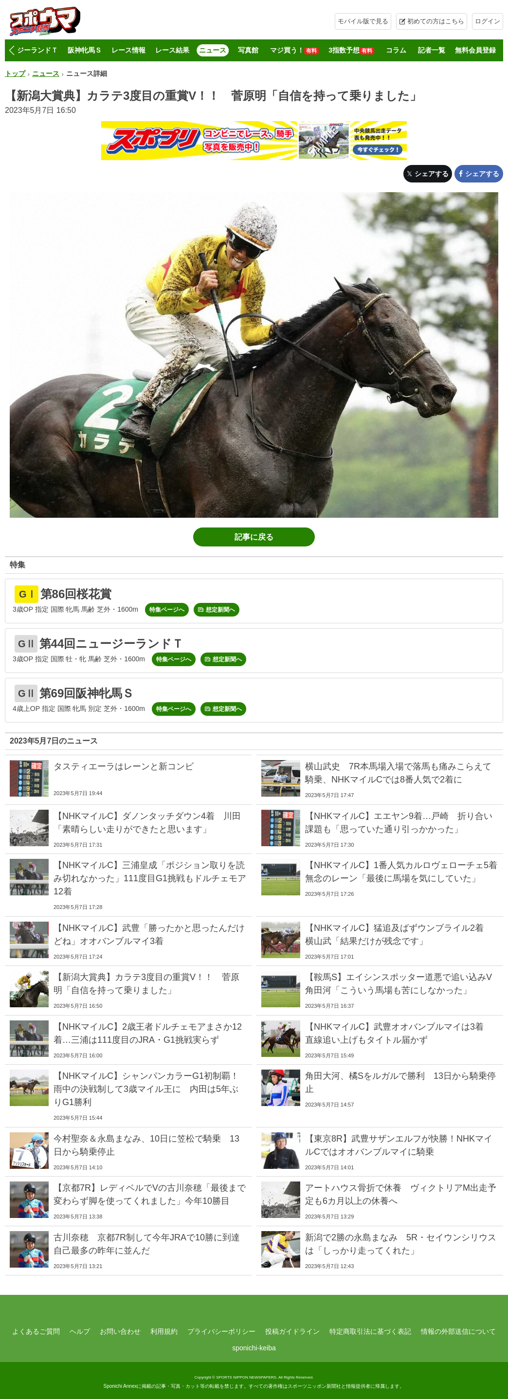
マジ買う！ (294, 50)
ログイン (487, 21)
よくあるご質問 (36, 1331)
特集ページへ (166, 609)
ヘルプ (80, 1331)
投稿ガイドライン (292, 1331)
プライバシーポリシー (221, 1331)
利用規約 (164, 1331)
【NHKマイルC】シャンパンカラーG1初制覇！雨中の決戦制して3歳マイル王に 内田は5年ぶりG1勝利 (146, 1089)
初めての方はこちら (435, 21)
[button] (11, 50)
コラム (396, 50)
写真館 (248, 50)
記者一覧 (431, 50)
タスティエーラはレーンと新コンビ (124, 766)
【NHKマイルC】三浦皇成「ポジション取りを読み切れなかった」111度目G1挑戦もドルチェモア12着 (150, 878)
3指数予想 (351, 50)
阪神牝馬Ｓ (85, 50)
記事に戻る (254, 537)
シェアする (432, 174)
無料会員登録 (475, 50)
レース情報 (128, 50)
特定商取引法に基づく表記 (370, 1331)
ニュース (212, 50)
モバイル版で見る (363, 21)
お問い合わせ (120, 1331)
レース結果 (172, 50)
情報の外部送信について (458, 1331)
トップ (15, 73)
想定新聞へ (220, 609)
